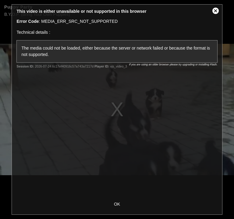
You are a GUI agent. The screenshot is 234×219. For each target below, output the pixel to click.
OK (117, 204)
